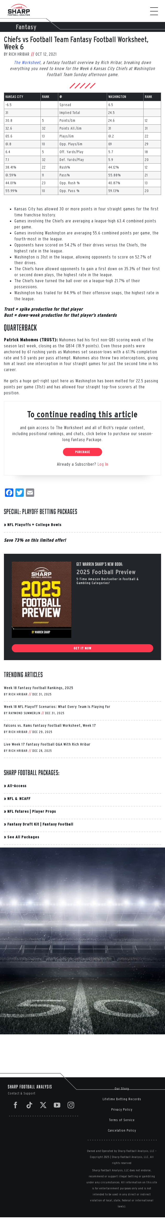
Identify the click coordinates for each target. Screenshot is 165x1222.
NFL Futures (18, 811)
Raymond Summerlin (24, 713)
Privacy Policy (121, 1109)
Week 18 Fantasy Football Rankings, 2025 (38, 687)
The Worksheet (27, 62)
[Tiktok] (29, 1105)
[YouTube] (57, 1105)
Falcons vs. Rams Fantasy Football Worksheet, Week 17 (50, 725)
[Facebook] (15, 1105)
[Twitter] (43, 1105)
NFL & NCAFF (19, 798)
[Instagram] (71, 1105)
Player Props (44, 811)
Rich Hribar (19, 54)
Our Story (122, 1089)
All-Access (16, 785)
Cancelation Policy (122, 1130)
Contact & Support (22, 1093)
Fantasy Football (58, 824)
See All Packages (23, 837)
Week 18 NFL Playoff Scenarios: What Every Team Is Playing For (57, 706)
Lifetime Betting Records (122, 1099)
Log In (103, 464)
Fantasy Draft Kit (23, 824)
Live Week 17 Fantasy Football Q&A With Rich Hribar (47, 744)
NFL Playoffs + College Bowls (34, 524)
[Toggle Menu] (156, 11)
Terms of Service (122, 1120)
